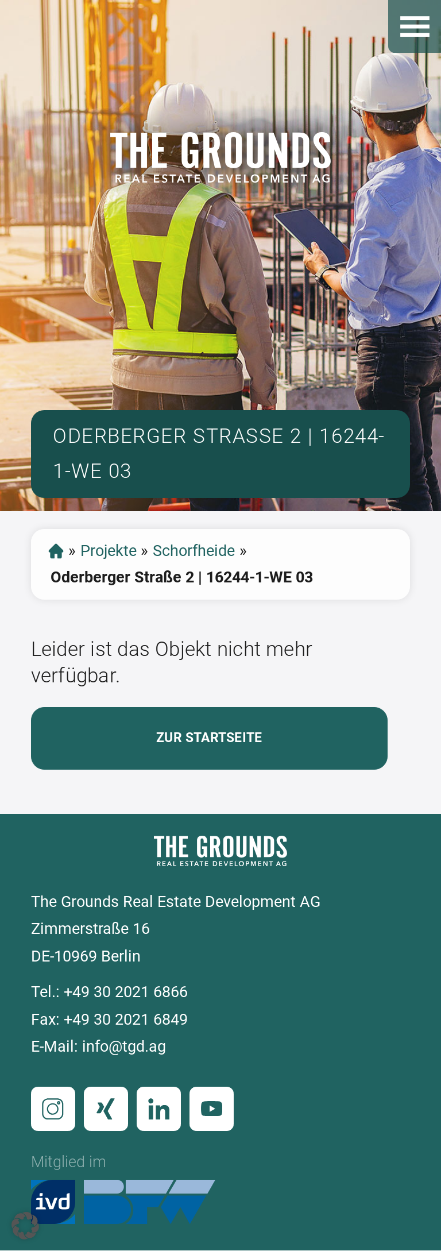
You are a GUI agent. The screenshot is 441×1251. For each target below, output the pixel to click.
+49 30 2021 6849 (126, 1019)
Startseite (56, 551)
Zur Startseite (209, 738)
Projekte (108, 551)
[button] (25, 1225)
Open (414, 26)
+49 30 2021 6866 (126, 992)
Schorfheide (194, 551)
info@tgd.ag (124, 1046)
